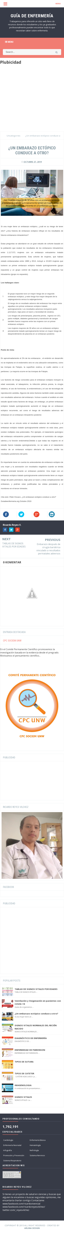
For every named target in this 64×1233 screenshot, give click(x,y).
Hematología (35, 1145)
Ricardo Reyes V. (12, 524)
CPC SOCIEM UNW (12, 640)
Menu (9, 42)
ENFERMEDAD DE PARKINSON (30, 1049)
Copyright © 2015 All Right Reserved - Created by (32, 1226)
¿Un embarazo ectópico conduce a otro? (36, 1013)
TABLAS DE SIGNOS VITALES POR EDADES (14, 545)
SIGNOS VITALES (23, 1097)
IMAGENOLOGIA (23, 1085)
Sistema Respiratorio (12, 1160)
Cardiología (8, 1140)
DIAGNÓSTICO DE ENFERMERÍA (31, 1038)
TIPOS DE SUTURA (24, 1061)
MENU (58, 3)
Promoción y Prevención (13, 1155)
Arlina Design (32, 1228)
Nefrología (34, 1150)
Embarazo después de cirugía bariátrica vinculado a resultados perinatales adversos (48, 549)
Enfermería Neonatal (12, 1145)
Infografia (7, 1150)
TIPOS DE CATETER (24, 1073)
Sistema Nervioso (37, 1155)
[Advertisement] (32, 99)
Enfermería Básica (38, 1140)
